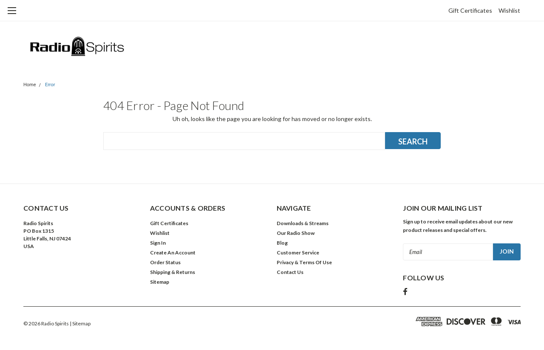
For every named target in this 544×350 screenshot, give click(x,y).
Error (50, 85)
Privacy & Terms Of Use (304, 262)
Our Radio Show (295, 233)
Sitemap (159, 282)
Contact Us (290, 272)
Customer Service (298, 252)
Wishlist (509, 10)
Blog (282, 243)
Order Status (165, 262)
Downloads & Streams (303, 223)
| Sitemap (80, 323)
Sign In (158, 243)
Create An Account (173, 252)
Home (29, 85)
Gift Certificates (470, 10)
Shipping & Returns (172, 272)
